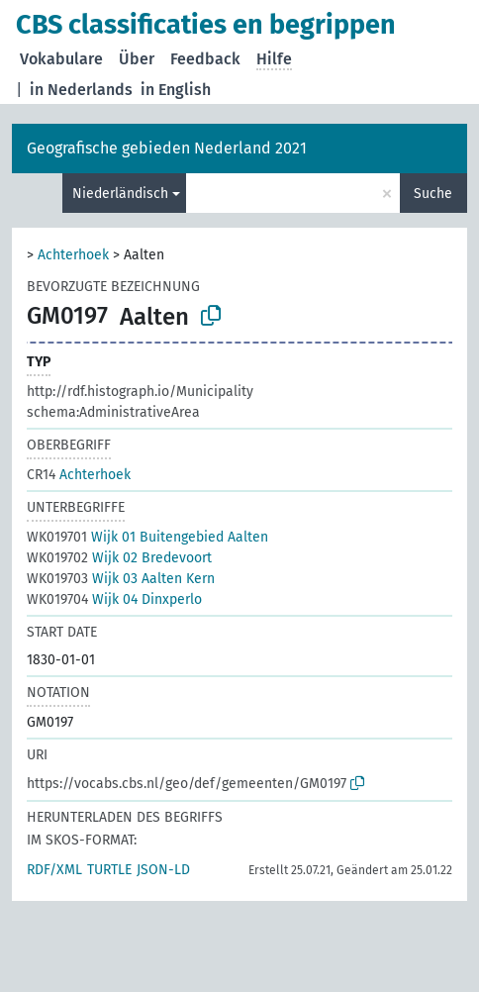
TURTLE (109, 869)
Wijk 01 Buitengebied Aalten (147, 537)
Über (136, 59)
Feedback (205, 59)
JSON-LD (163, 869)
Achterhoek (73, 255)
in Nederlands (81, 89)
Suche (433, 193)
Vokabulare (61, 59)
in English (176, 89)
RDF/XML (54, 869)
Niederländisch (120, 193)
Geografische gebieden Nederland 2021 (167, 148)
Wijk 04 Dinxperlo (114, 599)
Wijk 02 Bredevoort (119, 557)
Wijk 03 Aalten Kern (121, 578)
